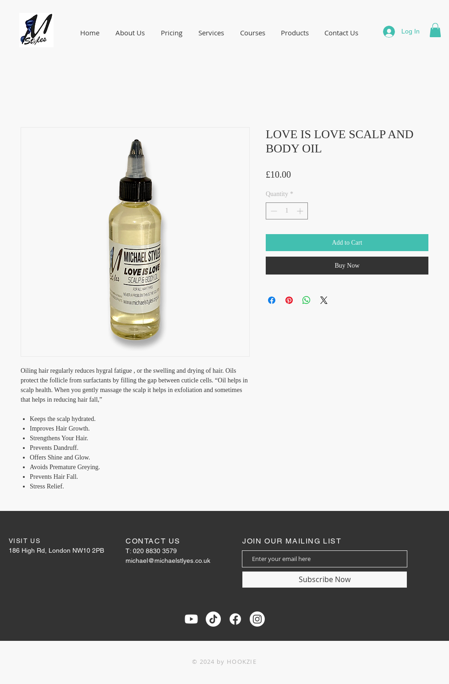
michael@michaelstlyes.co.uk (168, 560)
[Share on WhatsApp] (306, 300)
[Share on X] (323, 300)
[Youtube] (191, 619)
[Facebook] (235, 619)
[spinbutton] (287, 211)
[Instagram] (257, 619)
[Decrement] (273, 211)
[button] (435, 30)
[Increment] (301, 211)
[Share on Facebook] (271, 300)
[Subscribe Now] (324, 579)
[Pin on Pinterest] (289, 300)
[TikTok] (213, 619)
